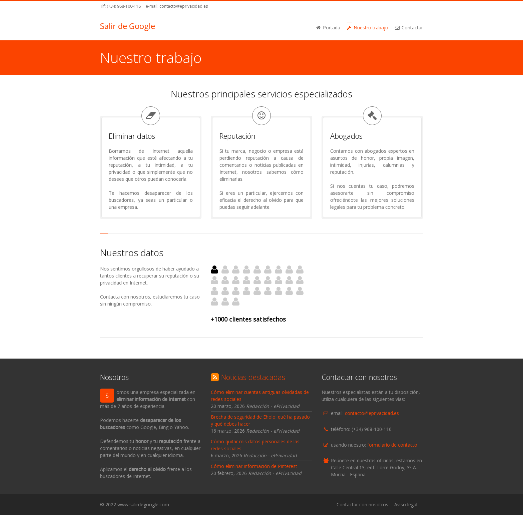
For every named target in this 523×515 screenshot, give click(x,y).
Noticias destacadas (253, 377)
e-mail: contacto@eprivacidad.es (177, 6)
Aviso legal (405, 504)
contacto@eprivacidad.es (372, 413)
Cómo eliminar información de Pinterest (254, 466)
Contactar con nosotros (362, 504)
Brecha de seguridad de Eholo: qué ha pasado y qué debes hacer (260, 420)
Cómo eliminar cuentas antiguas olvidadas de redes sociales (260, 395)
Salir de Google (127, 26)
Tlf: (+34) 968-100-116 (120, 6)
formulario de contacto (392, 445)
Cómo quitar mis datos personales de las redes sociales (255, 445)
